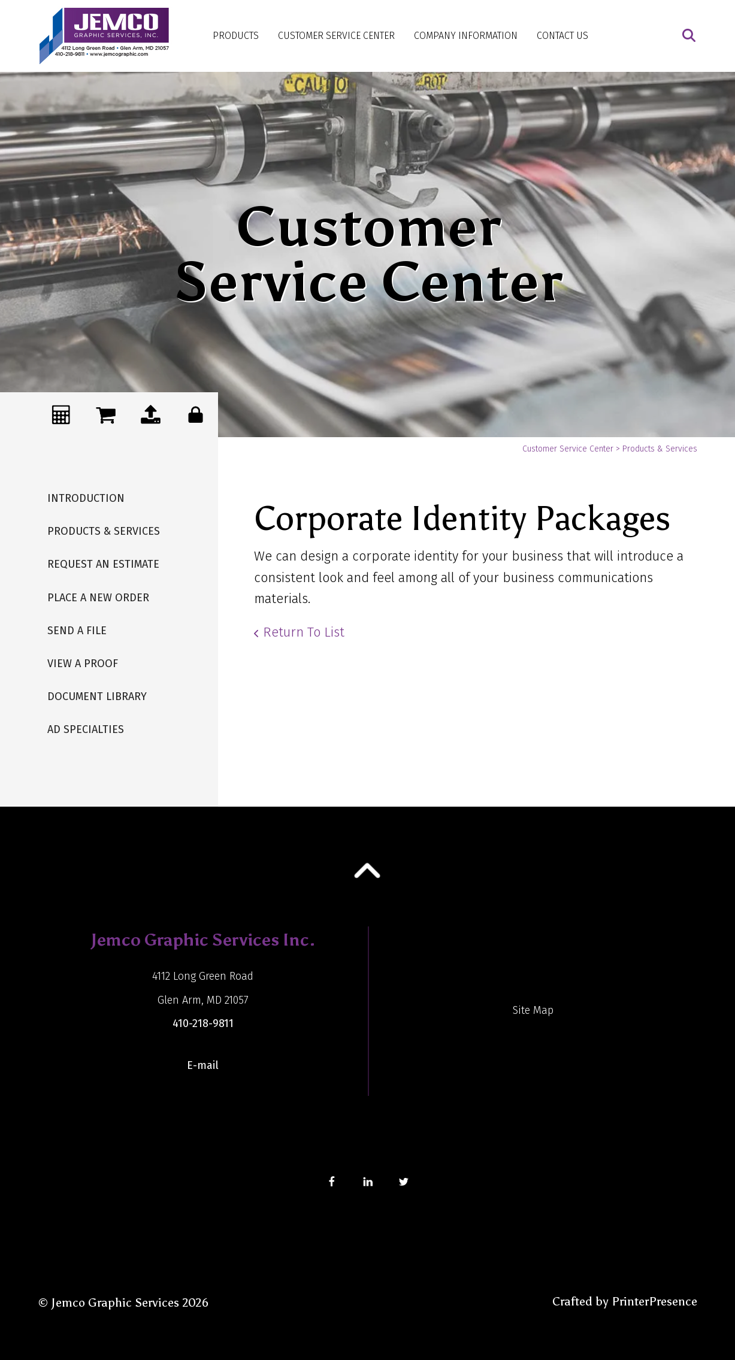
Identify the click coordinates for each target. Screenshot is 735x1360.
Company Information (466, 35)
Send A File (77, 630)
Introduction (86, 498)
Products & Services (103, 531)
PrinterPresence (654, 1301)
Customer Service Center (336, 35)
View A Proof (82, 663)
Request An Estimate (103, 564)
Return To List (303, 632)
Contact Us (562, 35)
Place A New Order (98, 597)
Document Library (97, 696)
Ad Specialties (85, 729)
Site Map (533, 1010)
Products (236, 35)
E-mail (203, 1065)
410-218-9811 (203, 1023)
